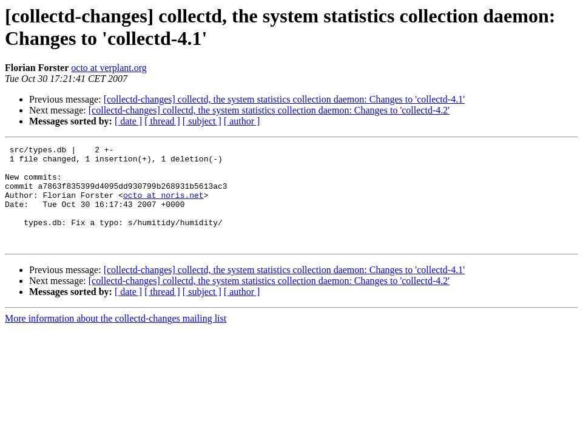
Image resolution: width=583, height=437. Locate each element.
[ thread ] (162, 121)
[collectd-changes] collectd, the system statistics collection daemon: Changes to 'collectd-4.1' (284, 99)
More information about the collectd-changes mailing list (115, 338)
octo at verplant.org (109, 68)
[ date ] (128, 121)
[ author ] (242, 121)
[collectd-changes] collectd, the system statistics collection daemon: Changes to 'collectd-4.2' (269, 110)
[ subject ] (202, 121)
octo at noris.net (163, 205)
